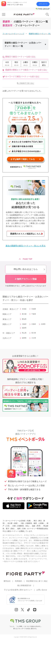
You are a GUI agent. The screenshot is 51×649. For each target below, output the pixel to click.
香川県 (33, 333)
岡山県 (24, 333)
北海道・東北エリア (10, 309)
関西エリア (7, 324)
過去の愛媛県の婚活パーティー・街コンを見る (26, 246)
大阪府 (24, 324)
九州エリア (7, 338)
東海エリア (7, 319)
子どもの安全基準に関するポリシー (18, 590)
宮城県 (33, 309)
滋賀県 (24, 328)
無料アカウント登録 (26, 279)
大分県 (33, 338)
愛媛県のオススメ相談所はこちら (25, 234)
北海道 (24, 309)
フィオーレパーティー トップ (13, 34)
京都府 (33, 324)
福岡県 (24, 338)
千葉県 (33, 314)
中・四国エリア (9, 333)
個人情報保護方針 (24, 585)
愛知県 (24, 319)
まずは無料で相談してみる (22, 159)
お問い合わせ (41, 590)
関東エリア (7, 314)
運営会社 (7, 581)
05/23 (25, 63)
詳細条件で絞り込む (26, 83)
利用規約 (18, 581)
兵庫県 (43, 324)
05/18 (7, 63)
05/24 (35, 63)
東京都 (24, 314)
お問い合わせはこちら (26, 269)
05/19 (16, 63)
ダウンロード (43, 4)
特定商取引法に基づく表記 (36, 581)
